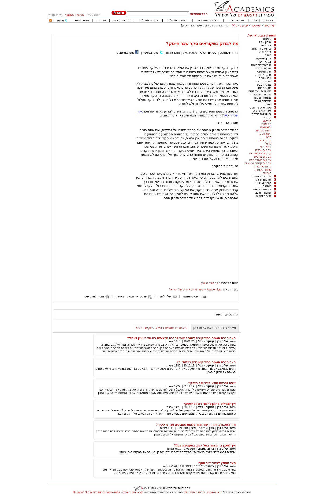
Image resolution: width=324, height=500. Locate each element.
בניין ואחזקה (263, 58)
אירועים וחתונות (261, 48)
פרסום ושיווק (263, 179)
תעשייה (267, 173)
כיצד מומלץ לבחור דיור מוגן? (217, 463)
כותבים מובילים (149, 20)
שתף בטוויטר (150, 52)
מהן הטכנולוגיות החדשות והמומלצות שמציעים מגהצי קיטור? (196, 424)
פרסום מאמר (236, 20)
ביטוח (267, 55)
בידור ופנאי (264, 52)
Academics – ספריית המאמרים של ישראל (194, 289)
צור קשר (101, 20)
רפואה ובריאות (262, 189)
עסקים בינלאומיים (260, 153)
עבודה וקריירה (262, 110)
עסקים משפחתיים (260, 160)
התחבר (69, 15)
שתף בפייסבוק (125, 52)
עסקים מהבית (262, 156)
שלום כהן (225, 52)
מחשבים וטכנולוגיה (259, 91)
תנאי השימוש (214, 492)
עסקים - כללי (240, 25)
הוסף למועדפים (94, 296)
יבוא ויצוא (265, 127)
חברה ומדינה (263, 68)
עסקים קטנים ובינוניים (258, 163)
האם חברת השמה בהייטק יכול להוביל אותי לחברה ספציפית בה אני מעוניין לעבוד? (181, 338)
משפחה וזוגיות (262, 97)
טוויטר (60, 20)
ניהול (268, 143)
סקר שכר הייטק (210, 283)
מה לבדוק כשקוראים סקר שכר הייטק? (204, 25)
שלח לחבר (164, 296)
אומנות (267, 38)
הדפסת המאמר (191, 296)
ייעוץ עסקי (265, 133)
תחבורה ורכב (263, 192)
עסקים (256, 25)
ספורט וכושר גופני (260, 107)
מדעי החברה (263, 81)
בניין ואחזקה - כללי (202, 428)
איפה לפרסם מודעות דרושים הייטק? (212, 383)
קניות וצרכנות (263, 183)
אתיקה (267, 120)
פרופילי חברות (262, 166)
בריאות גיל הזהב (204, 466)
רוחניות (267, 186)
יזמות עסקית (263, 130)
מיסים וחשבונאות (261, 94)
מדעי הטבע (264, 84)
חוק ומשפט (264, 71)
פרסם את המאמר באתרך (131, 296)
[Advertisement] (190, 32)
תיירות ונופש (263, 196)
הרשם (80, 15)
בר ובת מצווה (206, 448)
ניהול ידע (265, 147)
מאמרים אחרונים (208, 20)
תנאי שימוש (82, 20)
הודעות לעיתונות (261, 65)
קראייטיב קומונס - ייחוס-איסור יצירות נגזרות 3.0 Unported (108, 492)
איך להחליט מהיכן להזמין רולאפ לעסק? (209, 404)
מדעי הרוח (264, 88)
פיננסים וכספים (262, 176)
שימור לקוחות (263, 169)
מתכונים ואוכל (262, 101)
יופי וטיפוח (265, 78)
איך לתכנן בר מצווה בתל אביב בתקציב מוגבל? (205, 445)
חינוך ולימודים (263, 74)
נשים (268, 104)
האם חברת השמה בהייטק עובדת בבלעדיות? (206, 362)
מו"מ (268, 137)
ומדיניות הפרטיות (194, 492)
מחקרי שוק (264, 140)
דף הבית (268, 20)
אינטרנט (266, 45)
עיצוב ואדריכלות (261, 114)
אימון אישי (265, 42)
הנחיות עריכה (122, 20)
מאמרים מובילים (177, 20)
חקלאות (266, 124)
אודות (254, 20)
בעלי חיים (265, 61)
